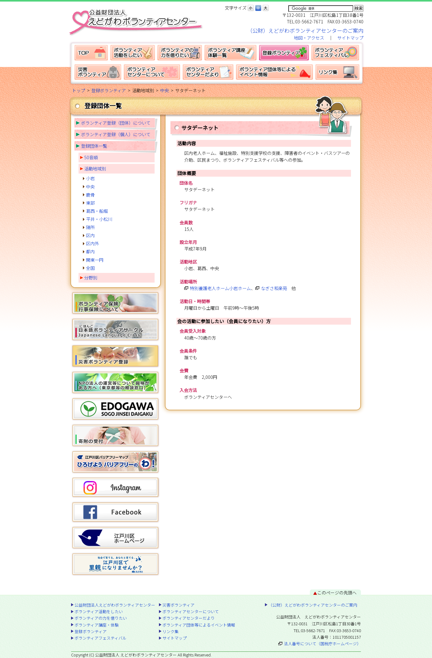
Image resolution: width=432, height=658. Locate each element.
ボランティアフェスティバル (335, 52)
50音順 (91, 157)
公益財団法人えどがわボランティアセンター (91, 52)
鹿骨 (90, 195)
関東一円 (94, 260)
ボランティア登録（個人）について (116, 134)
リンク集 (337, 72)
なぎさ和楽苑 (274, 288)
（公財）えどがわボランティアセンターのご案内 (305, 30)
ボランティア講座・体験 (230, 52)
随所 (90, 227)
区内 (90, 235)
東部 (90, 203)
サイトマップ (350, 38)
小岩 (90, 178)
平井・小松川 (99, 219)
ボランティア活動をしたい (132, 52)
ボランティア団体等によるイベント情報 (274, 72)
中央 (164, 90)
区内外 (92, 243)
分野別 (90, 277)
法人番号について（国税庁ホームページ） (322, 643)
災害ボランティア (97, 72)
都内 (90, 251)
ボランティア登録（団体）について (116, 123)
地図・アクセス (309, 38)
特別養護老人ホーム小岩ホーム (220, 288)
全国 (90, 268)
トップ (78, 90)
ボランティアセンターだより (208, 72)
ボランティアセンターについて (152, 72)
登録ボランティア (284, 52)
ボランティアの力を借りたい (179, 52)
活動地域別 (95, 168)
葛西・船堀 (97, 211)
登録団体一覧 (94, 146)
